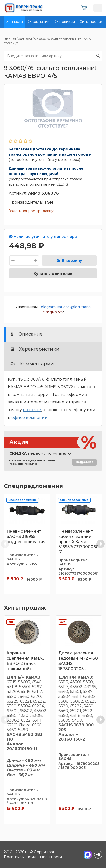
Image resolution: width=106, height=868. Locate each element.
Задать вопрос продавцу (31, 211)
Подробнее (84, 462)
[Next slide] (100, 544)
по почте (32, 409)
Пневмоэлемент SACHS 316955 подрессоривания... (27, 539)
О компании (39, 21)
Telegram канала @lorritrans (65, 307)
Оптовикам (65, 21)
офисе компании (29, 417)
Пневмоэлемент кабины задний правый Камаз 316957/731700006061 (78, 541)
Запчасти (14, 21)
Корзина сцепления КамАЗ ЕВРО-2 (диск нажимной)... (26, 661)
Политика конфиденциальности (33, 857)
